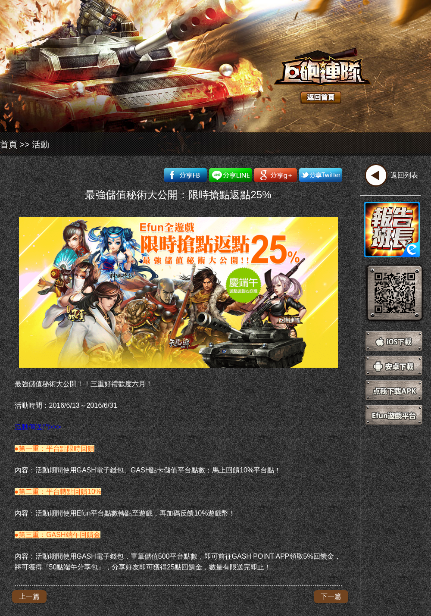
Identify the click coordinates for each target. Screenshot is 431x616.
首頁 (8, 144)
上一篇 (29, 596)
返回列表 (404, 175)
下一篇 (331, 596)
